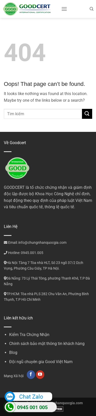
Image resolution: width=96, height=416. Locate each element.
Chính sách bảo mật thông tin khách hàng (47, 343)
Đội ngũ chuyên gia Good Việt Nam (41, 361)
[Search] (91, 9)
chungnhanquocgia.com (63, 403)
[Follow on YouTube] (40, 374)
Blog (13, 352)
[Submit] (87, 114)
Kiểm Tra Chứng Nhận (29, 334)
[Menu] (64, 9)
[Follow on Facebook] (31, 374)
